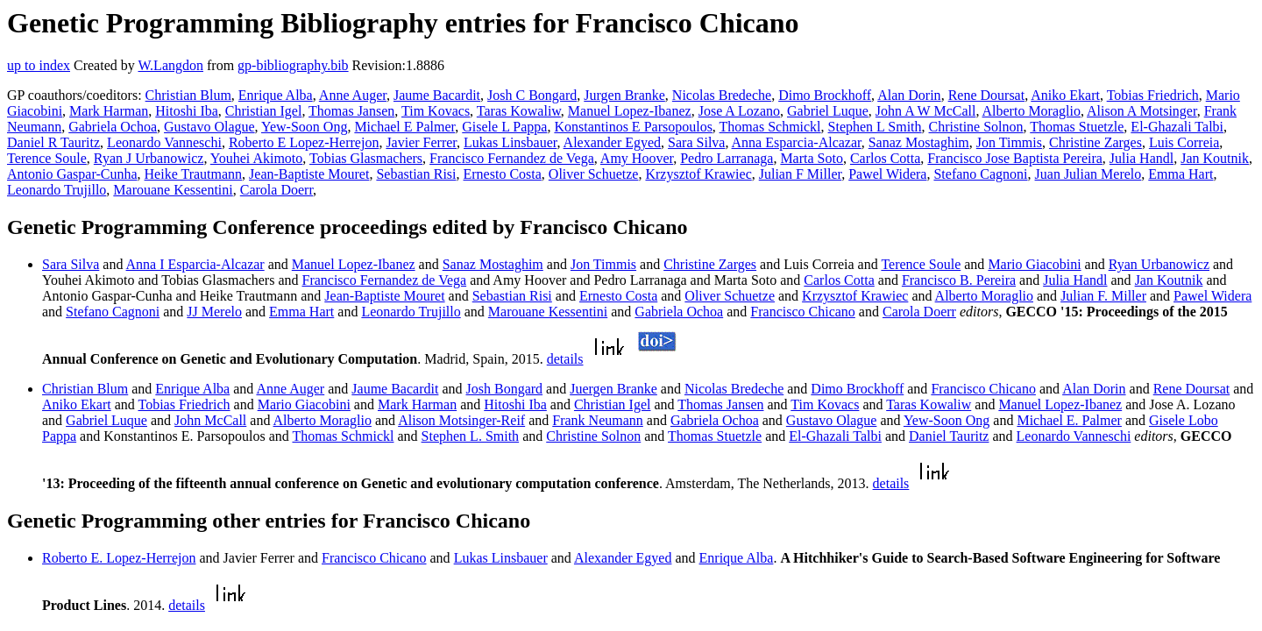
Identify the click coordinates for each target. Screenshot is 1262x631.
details (565, 358)
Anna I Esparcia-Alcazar (195, 264)
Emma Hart (1180, 174)
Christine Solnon (976, 126)
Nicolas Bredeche (721, 95)
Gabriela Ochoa (112, 126)
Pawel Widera (887, 174)
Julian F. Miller (1103, 295)
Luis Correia (1184, 142)
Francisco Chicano (802, 311)
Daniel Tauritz (949, 436)
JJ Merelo (214, 311)
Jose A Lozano (739, 110)
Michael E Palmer (404, 126)
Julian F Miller (800, 174)
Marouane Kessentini (172, 189)
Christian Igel (263, 110)
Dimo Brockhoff (824, 95)
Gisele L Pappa (504, 126)
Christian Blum (188, 95)
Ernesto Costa (503, 174)
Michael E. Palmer (1069, 420)
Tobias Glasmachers (365, 158)
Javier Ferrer (421, 142)
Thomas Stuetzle (1077, 126)
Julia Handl (1141, 158)
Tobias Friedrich (1153, 95)
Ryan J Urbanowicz (149, 158)
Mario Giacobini (1034, 264)
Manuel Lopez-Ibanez (629, 110)
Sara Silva (696, 142)
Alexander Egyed (613, 142)
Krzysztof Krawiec (698, 174)
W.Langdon (170, 65)
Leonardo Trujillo (56, 189)
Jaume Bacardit (436, 95)
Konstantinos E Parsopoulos (633, 126)
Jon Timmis (1009, 142)
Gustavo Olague (209, 126)
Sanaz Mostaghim (919, 142)
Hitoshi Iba (186, 110)
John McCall (210, 420)
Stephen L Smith (875, 126)
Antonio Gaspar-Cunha (72, 174)
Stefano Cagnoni (980, 174)
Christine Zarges (1095, 142)
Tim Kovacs (435, 110)
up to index (38, 65)
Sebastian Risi (416, 174)
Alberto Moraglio (1031, 110)
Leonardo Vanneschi (164, 142)
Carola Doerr (276, 189)
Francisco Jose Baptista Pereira (1014, 158)
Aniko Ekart (1065, 95)
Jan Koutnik (1214, 158)
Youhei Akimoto (256, 158)
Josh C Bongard (532, 95)
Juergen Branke (613, 388)
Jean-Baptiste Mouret (309, 174)
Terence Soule (47, 158)
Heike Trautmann (194, 174)
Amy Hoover (636, 158)
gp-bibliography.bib (293, 65)
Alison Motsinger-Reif (461, 420)
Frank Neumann (597, 420)
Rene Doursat (986, 95)
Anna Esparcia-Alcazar (796, 142)
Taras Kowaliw (519, 110)
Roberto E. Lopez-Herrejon (118, 557)
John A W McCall (926, 110)
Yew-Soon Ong (304, 126)
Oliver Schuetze (594, 174)
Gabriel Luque (828, 110)
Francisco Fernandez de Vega (511, 158)
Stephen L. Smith (471, 436)
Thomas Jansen (351, 110)
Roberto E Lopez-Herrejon (304, 142)
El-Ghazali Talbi (1177, 126)
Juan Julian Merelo (1088, 174)
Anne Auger (352, 95)
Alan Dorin (908, 95)
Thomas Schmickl (770, 126)
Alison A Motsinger (1142, 110)
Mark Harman (108, 110)
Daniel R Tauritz (53, 142)
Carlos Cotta (885, 158)
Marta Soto (811, 158)
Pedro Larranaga (726, 158)
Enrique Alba (275, 95)
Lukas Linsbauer (510, 142)
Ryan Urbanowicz (1159, 264)
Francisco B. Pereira (959, 280)
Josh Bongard (504, 388)
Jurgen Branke (624, 95)
